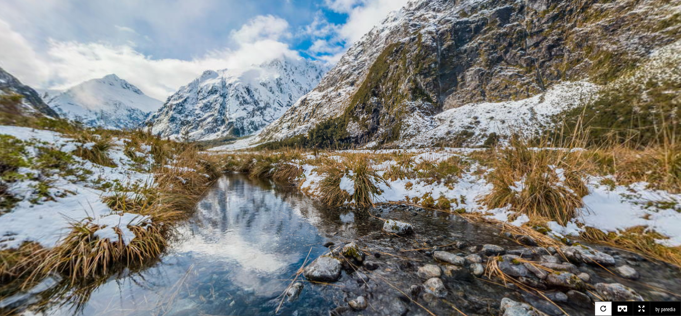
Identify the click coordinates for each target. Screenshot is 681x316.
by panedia (665, 309)
